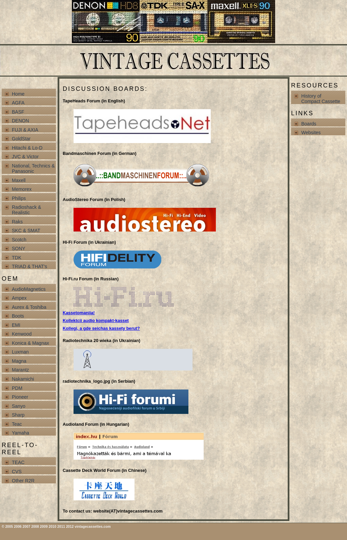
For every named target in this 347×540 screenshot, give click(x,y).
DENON (20, 120)
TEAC (18, 462)
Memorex (22, 189)
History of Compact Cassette (320, 98)
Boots (18, 316)
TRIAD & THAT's (29, 266)
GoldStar (21, 138)
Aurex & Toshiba (29, 307)
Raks (17, 221)
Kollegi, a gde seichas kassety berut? (101, 328)
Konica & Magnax (30, 343)
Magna (19, 361)
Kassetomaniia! (79, 312)
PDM (17, 388)
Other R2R (23, 480)
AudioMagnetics (29, 289)
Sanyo (18, 406)
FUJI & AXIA (25, 130)
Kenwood (22, 334)
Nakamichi (23, 379)
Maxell (18, 180)
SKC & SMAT (26, 230)
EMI (16, 325)
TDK (16, 257)
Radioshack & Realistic (26, 209)
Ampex (19, 298)
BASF (18, 112)
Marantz (20, 370)
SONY (18, 248)
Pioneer (20, 397)
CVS (17, 471)
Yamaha (20, 433)
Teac (17, 424)
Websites (311, 132)
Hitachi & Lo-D (27, 148)
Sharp (18, 415)
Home (18, 94)
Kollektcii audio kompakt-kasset (96, 320)
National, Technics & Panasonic (33, 168)
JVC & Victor (25, 156)
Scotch (19, 239)
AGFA (18, 102)
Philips (19, 198)
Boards (308, 123)
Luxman (20, 352)
